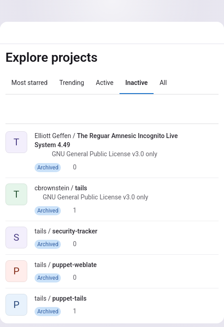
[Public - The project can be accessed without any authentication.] (38, 155)
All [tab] (163, 82)
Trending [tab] (72, 82)
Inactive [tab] (136, 82)
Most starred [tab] (29, 82)
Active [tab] (105, 82)
